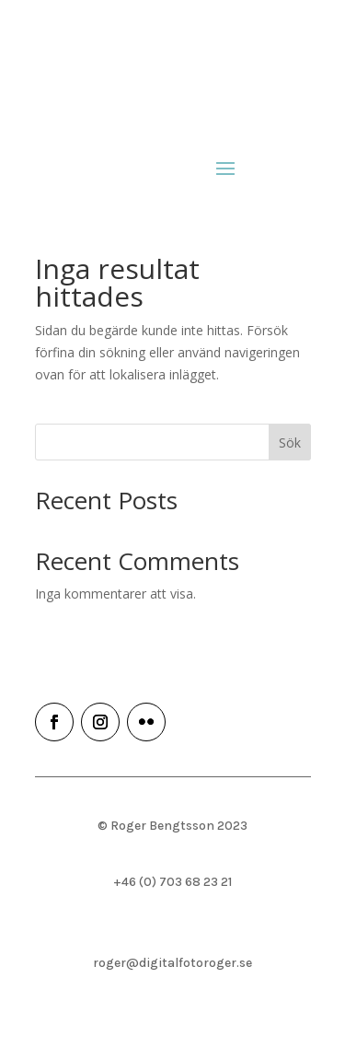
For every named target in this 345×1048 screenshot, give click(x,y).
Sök (290, 442)
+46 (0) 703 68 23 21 (172, 882)
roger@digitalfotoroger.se (172, 963)
